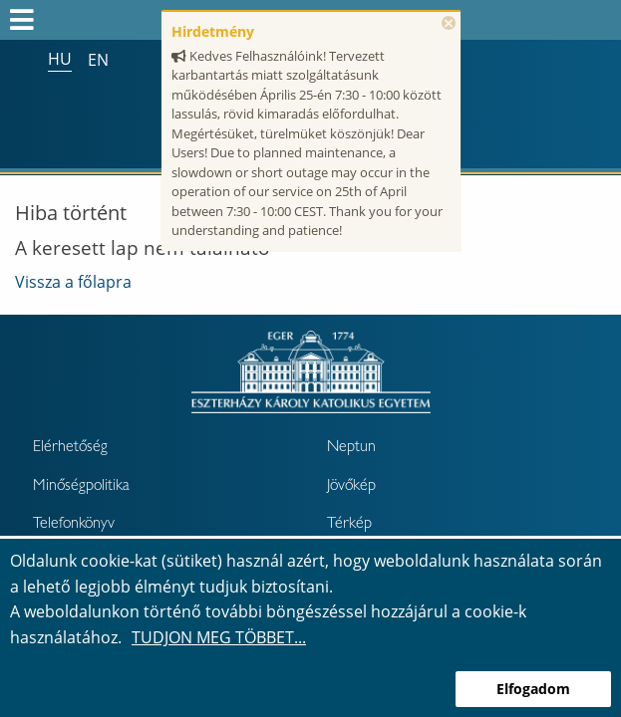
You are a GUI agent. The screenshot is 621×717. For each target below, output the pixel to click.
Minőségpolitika (81, 487)
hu (60, 59)
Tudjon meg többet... (219, 637)
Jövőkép (351, 487)
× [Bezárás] (449, 23)
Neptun (351, 448)
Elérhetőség (70, 448)
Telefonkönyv (74, 525)
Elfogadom (533, 688)
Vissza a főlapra (73, 282)
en (98, 60)
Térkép (349, 525)
